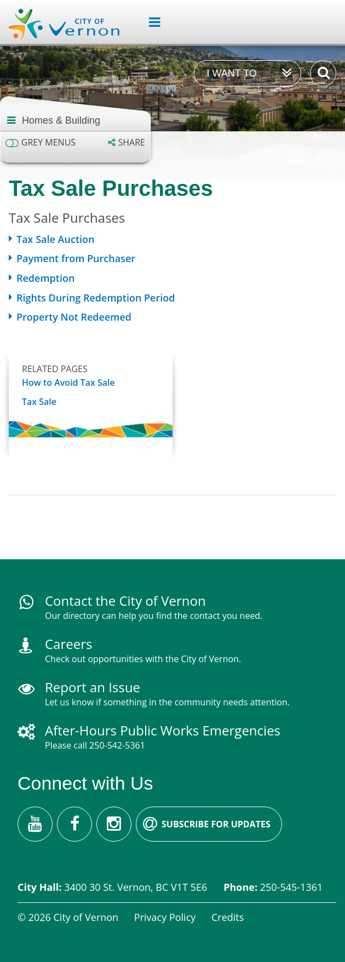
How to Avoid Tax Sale (68, 383)
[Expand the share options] (126, 142)
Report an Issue (92, 687)
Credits (227, 917)
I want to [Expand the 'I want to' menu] (231, 73)
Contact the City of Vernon (125, 601)
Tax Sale (39, 402)
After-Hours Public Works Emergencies (162, 730)
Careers (68, 644)
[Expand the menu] (150, 22)
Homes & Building (61, 120)
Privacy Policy (165, 917)
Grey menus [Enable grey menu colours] (48, 142)
